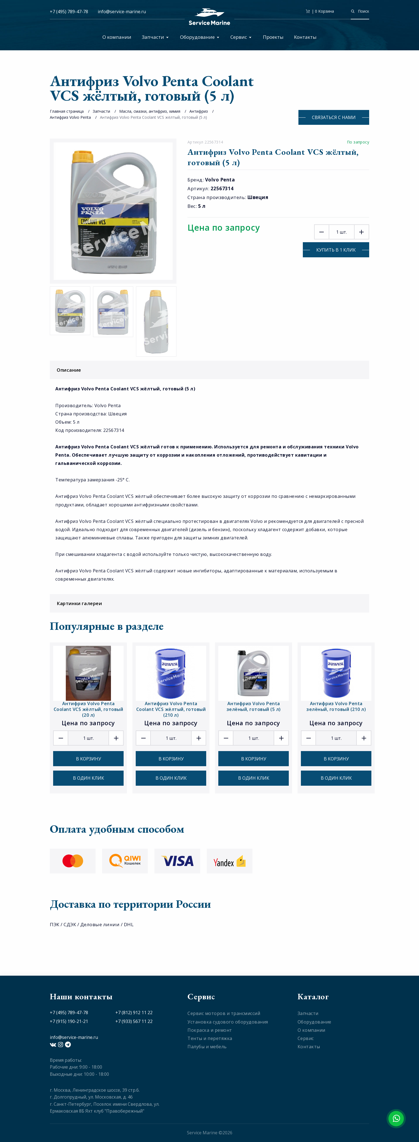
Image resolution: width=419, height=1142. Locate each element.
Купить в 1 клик (336, 250)
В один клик (88, 778)
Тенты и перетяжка (209, 1038)
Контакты (305, 37)
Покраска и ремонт (209, 1030)
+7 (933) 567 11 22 (134, 1021)
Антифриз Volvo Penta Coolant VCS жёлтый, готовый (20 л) (88, 709)
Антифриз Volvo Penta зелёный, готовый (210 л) (336, 706)
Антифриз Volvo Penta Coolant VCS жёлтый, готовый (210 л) (171, 709)
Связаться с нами (334, 117)
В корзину (88, 759)
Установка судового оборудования (227, 1022)
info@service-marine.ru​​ (122, 12)
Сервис (241, 37)
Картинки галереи (211, 603)
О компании (116, 37)
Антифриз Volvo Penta (70, 117)
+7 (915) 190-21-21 (69, 1021)
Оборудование (199, 37)
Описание (211, 370)
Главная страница (67, 111)
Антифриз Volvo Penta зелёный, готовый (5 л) (254, 706)
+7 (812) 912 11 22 (134, 1012)
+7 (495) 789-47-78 (69, 12)
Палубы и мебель (207, 1047)
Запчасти (155, 37)
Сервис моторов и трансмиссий (223, 1013)
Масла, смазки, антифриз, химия (149, 111)
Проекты (273, 37)
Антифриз (198, 111)
